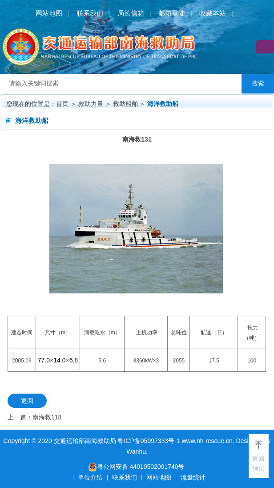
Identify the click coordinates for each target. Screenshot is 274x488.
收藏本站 (212, 13)
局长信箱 (130, 13)
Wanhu (136, 451)
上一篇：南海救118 (34, 417)
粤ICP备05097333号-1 (148, 440)
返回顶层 (258, 463)
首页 (62, 103)
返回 (27, 400)
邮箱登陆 (171, 13)
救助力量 (90, 103)
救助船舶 (125, 103)
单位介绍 (90, 477)
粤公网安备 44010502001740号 (136, 467)
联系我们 (90, 13)
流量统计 (193, 477)
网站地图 (49, 13)
